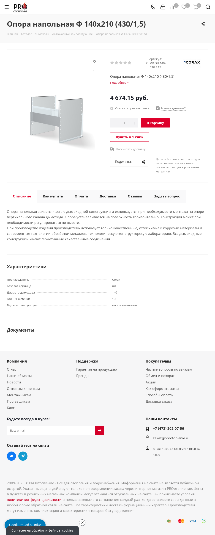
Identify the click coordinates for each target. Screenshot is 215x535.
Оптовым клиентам (23, 388)
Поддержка (87, 361)
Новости (14, 382)
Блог (10, 407)
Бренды (82, 375)
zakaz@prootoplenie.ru (171, 438)
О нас (11, 369)
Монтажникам (19, 395)
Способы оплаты (160, 395)
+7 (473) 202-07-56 (168, 428)
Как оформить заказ (162, 388)
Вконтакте (11, 456)
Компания (17, 361)
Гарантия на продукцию (96, 369)
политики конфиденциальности (34, 499)
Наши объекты (19, 375)
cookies (67, 530)
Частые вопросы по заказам (169, 369)
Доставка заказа (159, 401)
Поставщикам (18, 401)
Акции (151, 382)
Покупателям (158, 361)
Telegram (22, 456)
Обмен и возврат (160, 375)
